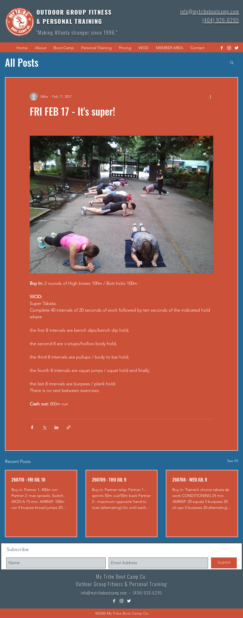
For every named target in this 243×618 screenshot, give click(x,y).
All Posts (21, 62)
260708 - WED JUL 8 (189, 479)
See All (232, 460)
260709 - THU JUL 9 (109, 479)
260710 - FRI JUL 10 (28, 479)
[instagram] (229, 47)
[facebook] (221, 47)
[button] (40, 47)
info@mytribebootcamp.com (104, 593)
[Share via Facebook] (32, 427)
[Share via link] (68, 427)
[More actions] (210, 96)
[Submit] (224, 562)
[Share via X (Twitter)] (44, 427)
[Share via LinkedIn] (56, 427)
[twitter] (236, 47)
